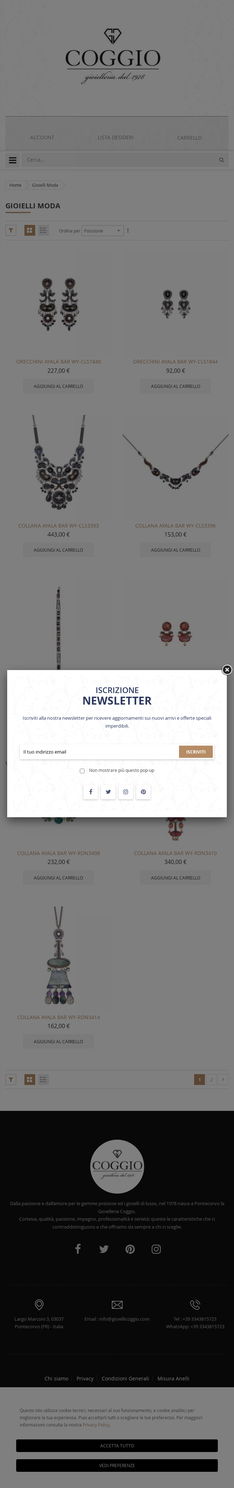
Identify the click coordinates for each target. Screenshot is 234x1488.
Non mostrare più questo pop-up (121, 770)
